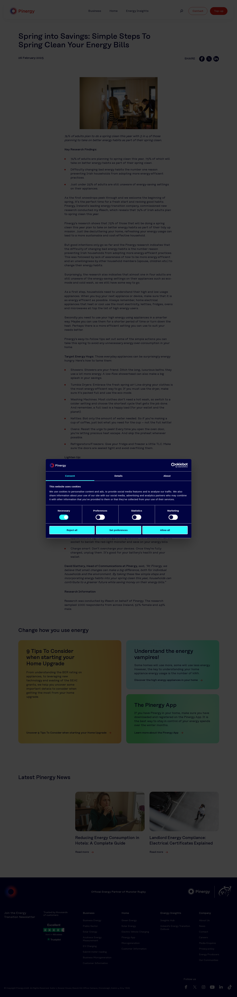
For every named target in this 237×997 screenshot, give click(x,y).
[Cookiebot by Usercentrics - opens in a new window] (173, 465)
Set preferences (118, 530)
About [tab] (167, 475)
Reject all (72, 530)
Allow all (165, 530)
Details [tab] (119, 475)
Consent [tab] (70, 475)
